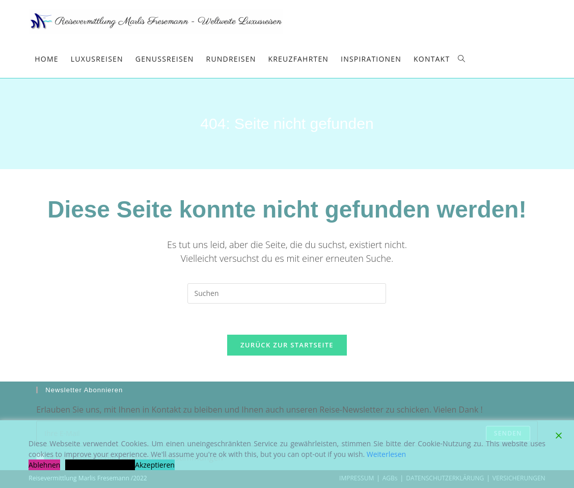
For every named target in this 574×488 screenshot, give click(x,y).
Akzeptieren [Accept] (155, 465)
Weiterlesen (386, 454)
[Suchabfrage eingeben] (286, 293)
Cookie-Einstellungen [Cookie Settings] (100, 465)
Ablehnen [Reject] (44, 465)
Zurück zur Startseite (287, 344)
